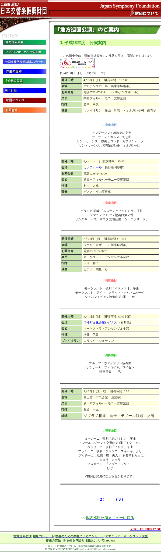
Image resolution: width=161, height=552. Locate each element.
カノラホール (93, 167)
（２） (100, 499)
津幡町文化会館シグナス (101, 322)
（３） (119, 499)
